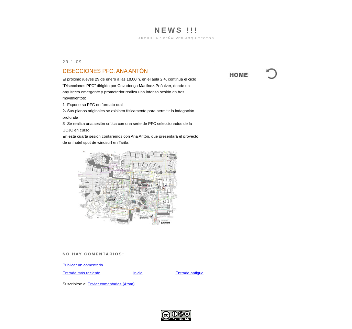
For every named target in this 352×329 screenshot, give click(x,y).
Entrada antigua (190, 273)
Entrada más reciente (81, 273)
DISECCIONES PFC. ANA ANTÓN (105, 71)
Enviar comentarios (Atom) (111, 284)
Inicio (138, 273)
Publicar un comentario (83, 265)
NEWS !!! (176, 30)
